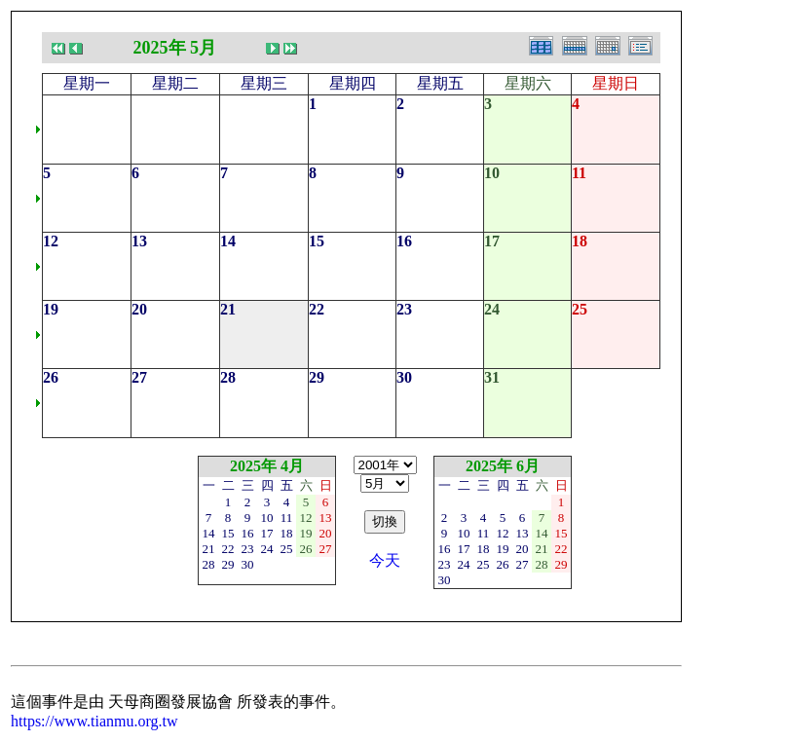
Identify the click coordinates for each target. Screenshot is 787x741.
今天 (384, 560)
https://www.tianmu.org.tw (94, 721)
